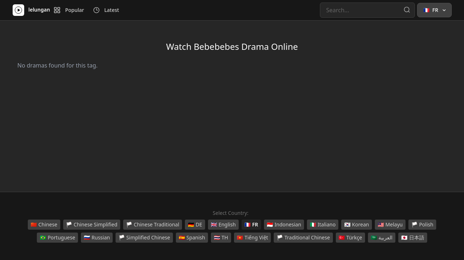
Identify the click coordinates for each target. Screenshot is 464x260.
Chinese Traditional (152, 224)
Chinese (44, 224)
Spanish (192, 237)
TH (221, 237)
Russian (97, 237)
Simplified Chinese (144, 237)
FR (251, 224)
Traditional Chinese (303, 237)
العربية (382, 237)
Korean (356, 224)
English (223, 224)
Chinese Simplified (92, 224)
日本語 (412, 237)
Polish (422, 224)
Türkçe (350, 237)
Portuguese (57, 237)
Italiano (322, 224)
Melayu (390, 224)
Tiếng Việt (252, 237)
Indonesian (284, 224)
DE (195, 224)
